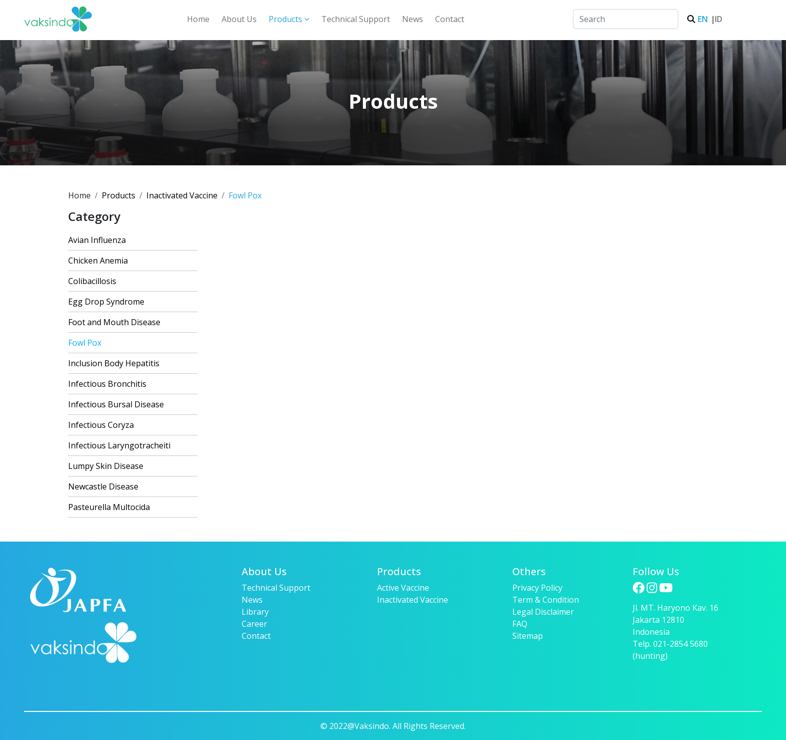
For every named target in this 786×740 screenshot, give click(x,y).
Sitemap (527, 635)
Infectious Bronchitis (107, 383)
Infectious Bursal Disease (116, 404)
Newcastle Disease (103, 486)
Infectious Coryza (101, 424)
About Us (239, 19)
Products (289, 19)
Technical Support (355, 19)
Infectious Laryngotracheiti (119, 445)
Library (255, 611)
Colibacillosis (92, 281)
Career (254, 623)
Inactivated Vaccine (182, 195)
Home (198, 19)
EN (701, 19)
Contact (449, 19)
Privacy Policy (537, 587)
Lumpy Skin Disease (105, 465)
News (412, 19)
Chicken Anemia (98, 260)
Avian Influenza (97, 239)
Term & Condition (545, 599)
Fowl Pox (84, 342)
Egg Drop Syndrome (106, 301)
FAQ (519, 623)
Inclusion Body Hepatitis (113, 363)
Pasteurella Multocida (109, 507)
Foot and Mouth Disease (114, 322)
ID (717, 19)
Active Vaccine (403, 587)
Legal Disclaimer (543, 611)
